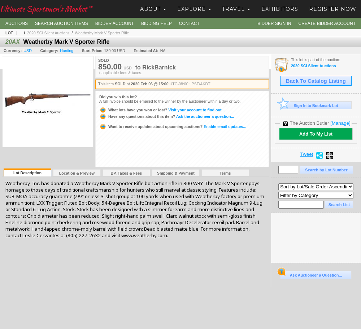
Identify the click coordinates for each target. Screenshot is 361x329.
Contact (189, 23)
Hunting (66, 50)
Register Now (332, 9)
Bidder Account (114, 23)
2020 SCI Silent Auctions (48, 33)
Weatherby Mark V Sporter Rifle (102, 33)
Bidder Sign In (274, 23)
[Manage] (340, 123)
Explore (194, 9)
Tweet (306, 154)
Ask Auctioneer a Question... (311, 274)
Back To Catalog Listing (316, 81)
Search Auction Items (61, 23)
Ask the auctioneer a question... (166, 116)
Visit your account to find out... (162, 110)
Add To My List (315, 134)
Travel (236, 9)
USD (27, 50)
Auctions (16, 23)
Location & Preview (77, 173)
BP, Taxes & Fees (126, 173)
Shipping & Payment (176, 173)
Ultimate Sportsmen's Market (46, 9)
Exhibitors (279, 9)
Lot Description (27, 173)
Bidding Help (156, 23)
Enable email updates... (172, 126)
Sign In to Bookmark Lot (309, 105)
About (153, 9)
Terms (225, 173)
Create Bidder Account (327, 23)
